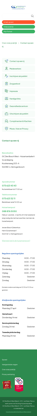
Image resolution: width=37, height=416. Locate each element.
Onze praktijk (9, 27)
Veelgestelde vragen (10, 364)
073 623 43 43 (9, 185)
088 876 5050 (9, 211)
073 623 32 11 (8, 198)
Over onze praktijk (9, 43)
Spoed (4, 360)
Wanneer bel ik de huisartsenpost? (16, 241)
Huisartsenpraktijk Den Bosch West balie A (18, 412)
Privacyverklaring (8, 374)
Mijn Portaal (8, 31)
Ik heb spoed (8, 22)
